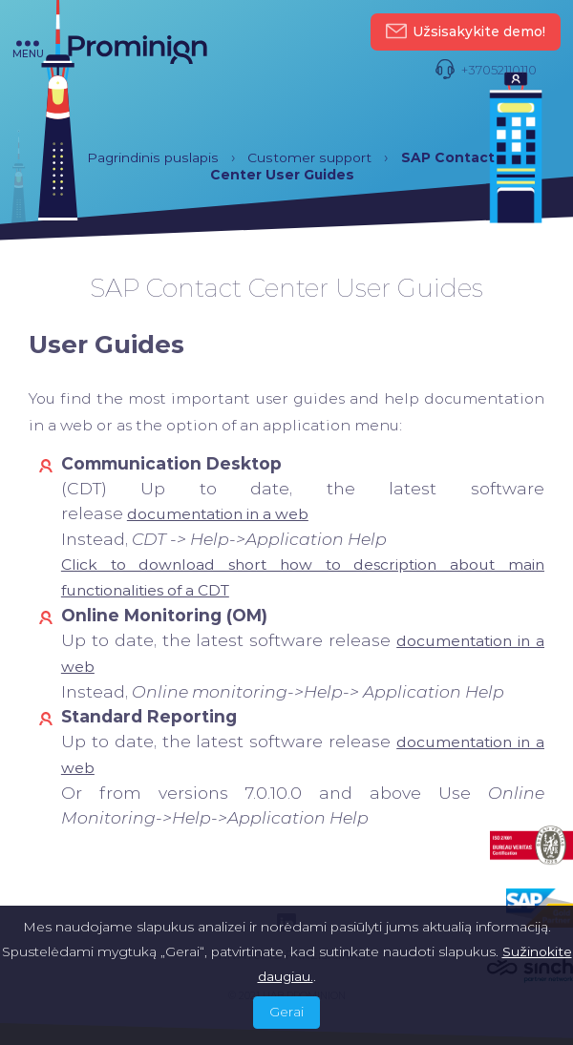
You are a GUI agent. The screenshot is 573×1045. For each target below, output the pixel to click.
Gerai (286, 1011)
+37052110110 (486, 70)
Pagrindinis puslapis (153, 157)
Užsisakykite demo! (465, 32)
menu (28, 49)
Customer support (309, 157)
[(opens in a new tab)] (217, 514)
